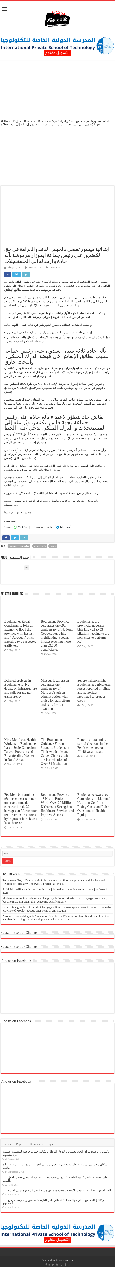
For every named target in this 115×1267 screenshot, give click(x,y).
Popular (20, 1144)
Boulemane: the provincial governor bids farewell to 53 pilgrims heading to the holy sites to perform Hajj (93, 631)
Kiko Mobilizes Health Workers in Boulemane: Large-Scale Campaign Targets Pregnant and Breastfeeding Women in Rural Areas (20, 749)
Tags (50, 1144)
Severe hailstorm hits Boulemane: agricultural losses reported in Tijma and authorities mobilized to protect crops (94, 690)
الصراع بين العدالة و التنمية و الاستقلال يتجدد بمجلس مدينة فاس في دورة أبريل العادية (59, 1190)
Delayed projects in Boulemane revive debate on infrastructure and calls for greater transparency (20, 688)
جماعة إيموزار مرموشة (19, 546)
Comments (36, 1144)
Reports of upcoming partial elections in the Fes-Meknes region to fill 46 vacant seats (92, 745)
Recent (7, 1144)
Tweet (7, 527)
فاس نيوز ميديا (13, 512)
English (17, 121)
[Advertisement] (57, 90)
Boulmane (30, 121)
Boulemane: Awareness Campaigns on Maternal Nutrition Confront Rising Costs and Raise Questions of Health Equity (93, 805)
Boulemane (44, 121)
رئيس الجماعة (40, 546)
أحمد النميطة (14, 267)
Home (6, 121)
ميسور (53, 546)
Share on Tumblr (44, 527)
